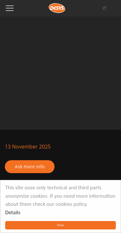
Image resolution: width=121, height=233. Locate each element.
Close (60, 225)
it (104, 8)
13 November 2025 (28, 146)
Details (12, 212)
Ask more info (30, 166)
